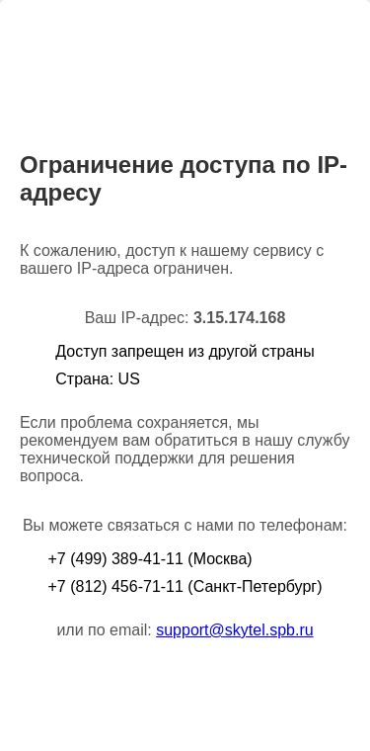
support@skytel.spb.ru (234, 630)
